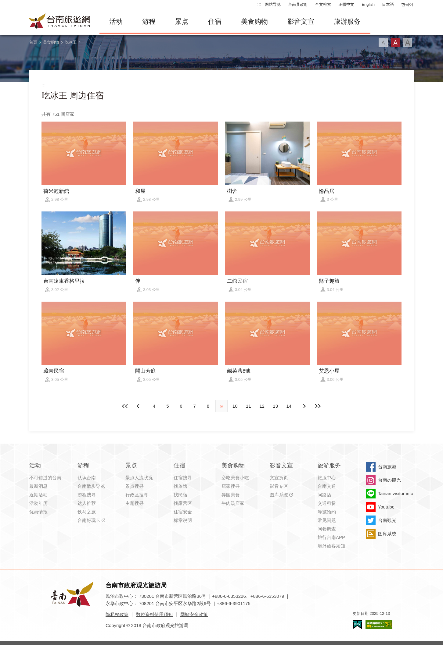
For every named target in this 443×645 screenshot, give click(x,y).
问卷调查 (327, 528)
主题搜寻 (134, 503)
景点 (182, 21)
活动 (116, 21)
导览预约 (327, 511)
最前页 (125, 406)
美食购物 (254, 21)
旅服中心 (327, 477)
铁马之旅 (86, 511)
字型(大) (407, 42)
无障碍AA (379, 624)
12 (262, 406)
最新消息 (38, 486)
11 (248, 406)
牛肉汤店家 (233, 503)
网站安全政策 (194, 614)
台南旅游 (387, 466)
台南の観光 (389, 480)
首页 (33, 42)
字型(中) (395, 42)
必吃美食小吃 (235, 477)
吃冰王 (71, 42)
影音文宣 (300, 21)
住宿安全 (183, 511)
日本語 (388, 4)
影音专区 (279, 486)
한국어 (407, 4)
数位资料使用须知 (154, 614)
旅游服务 (347, 21)
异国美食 (231, 494)
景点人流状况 (139, 477)
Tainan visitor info (395, 493)
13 (275, 406)
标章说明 (183, 520)
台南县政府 (298, 4)
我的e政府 (357, 624)
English (368, 4)
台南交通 (327, 486)
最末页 (318, 406)
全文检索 (323, 4)
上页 (304, 406)
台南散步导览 (91, 486)
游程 (149, 21)
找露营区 (183, 503)
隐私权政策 (117, 614)
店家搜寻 (231, 486)
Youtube (386, 506)
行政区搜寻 (136, 494)
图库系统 (279, 494)
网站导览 (273, 4)
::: (259, 4)
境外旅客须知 (331, 545)
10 (235, 406)
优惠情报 (38, 511)
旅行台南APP (331, 537)
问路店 (324, 494)
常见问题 (327, 520)
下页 (139, 406)
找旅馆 (180, 486)
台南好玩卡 (88, 520)
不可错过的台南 (45, 477)
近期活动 (38, 494)
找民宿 (180, 494)
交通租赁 (327, 503)
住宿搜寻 (183, 477)
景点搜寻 (134, 486)
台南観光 (387, 520)
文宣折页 (279, 477)
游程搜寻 (86, 494)
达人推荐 (86, 503)
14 (289, 406)
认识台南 (86, 477)
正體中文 (346, 4)
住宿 (215, 21)
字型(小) (383, 42)
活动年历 (38, 503)
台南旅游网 (59, 21)
